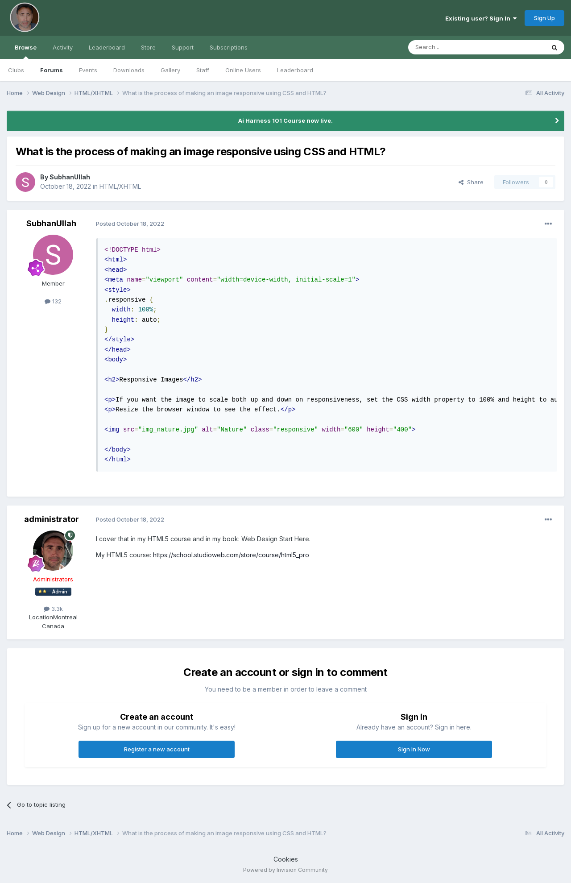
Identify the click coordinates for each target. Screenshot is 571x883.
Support (183, 47)
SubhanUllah (70, 177)
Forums (51, 70)
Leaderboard (295, 70)
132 (53, 301)
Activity (63, 47)
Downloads (129, 70)
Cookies (285, 859)
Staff (202, 70)
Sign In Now (414, 749)
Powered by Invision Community (285, 869)
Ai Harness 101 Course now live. (285, 120)
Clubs (16, 70)
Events (88, 70)
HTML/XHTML (120, 186)
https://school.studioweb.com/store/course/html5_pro (231, 555)
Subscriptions (229, 47)
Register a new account (157, 749)
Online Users (243, 70)
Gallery (170, 70)
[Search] (453, 47)
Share (471, 182)
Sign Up (544, 17)
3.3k (53, 608)
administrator (51, 519)
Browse (26, 51)
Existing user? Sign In (481, 18)
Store (148, 47)
